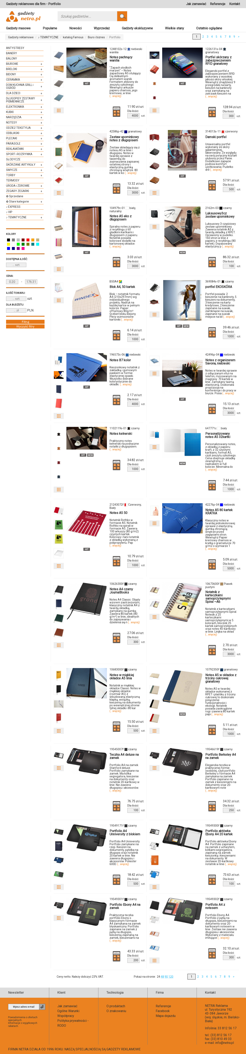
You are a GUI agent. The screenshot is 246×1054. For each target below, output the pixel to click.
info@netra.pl (224, 1043)
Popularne (50, 28)
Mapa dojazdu (166, 1016)
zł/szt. (135, 106)
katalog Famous (73, 37)
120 (170, 976)
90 (166, 976)
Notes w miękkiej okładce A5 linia (122, 676)
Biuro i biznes (96, 37)
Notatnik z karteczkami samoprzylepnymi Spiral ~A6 (218, 597)
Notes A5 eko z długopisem (121, 217)
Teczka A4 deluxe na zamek (124, 756)
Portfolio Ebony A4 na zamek (125, 906)
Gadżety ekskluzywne (137, 28)
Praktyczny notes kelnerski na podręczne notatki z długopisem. (124, 445)
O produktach (115, 1006)
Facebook (163, 1011)
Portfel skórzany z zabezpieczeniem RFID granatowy (218, 60)
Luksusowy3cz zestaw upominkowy (219, 214)
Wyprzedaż (102, 28)
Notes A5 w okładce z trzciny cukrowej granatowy (220, 678)
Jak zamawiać (196, 4)
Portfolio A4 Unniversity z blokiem (125, 832)
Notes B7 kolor (120, 360)
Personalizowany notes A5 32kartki (217, 435)
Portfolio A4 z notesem (215, 906)
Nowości (75, 28)
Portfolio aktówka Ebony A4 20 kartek (219, 832)
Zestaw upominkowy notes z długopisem (124, 138)
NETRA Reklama (216, 1006)
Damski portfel (215, 137)
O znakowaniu (116, 1011)
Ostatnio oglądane (209, 28)
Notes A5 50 (118, 513)
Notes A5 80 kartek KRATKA (219, 511)
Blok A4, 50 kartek (122, 287)
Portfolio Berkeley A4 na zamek (220, 756)
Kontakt (234, 4)
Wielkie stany (174, 28)
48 (162, 976)
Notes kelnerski (121, 434)
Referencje (217, 4)
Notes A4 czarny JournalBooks (121, 590)
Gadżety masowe (18, 28)
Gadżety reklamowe (21, 37)
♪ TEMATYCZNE (48, 37)
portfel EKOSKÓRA (218, 287)
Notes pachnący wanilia (121, 58)
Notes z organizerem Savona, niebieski (220, 361)
